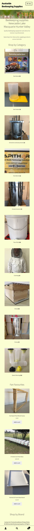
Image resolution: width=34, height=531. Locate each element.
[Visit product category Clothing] (17, 262)
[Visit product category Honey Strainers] (17, 196)
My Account (5, 528)
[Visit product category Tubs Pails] (17, 229)
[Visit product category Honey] (17, 329)
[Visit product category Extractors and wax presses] (17, 129)
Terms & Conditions (16, 522)
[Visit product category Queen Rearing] (17, 362)
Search (17, 528)
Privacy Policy (26, 522)
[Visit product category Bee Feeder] (17, 96)
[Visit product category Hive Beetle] (17, 163)
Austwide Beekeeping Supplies (12, 5)
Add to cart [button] (17, 422)
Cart (26, 527)
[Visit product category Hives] (17, 296)
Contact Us (7, 522)
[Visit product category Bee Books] (17, 63)
